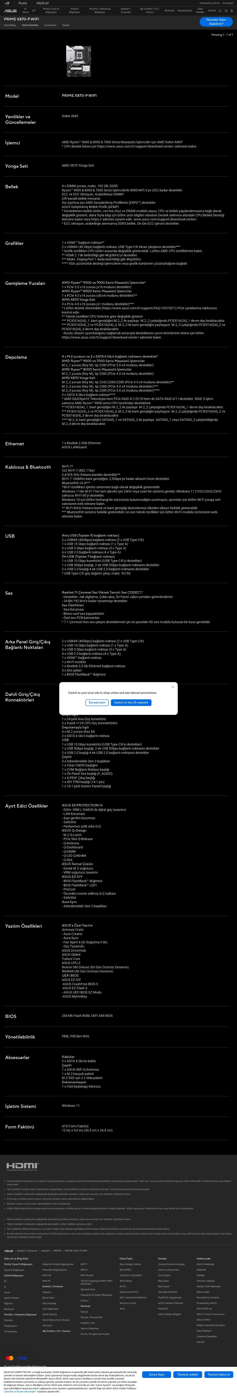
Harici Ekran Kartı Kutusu (56, 1320)
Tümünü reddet (187, 1374)
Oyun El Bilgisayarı (14, 1270)
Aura (122, 1308)
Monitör (8, 1320)
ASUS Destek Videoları (170, 1303)
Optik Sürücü (49, 1314)
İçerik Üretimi (11, 1298)
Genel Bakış (10, 25)
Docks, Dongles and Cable (95, 1334)
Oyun (7, 1292)
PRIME (57, 1250)
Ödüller (201, 1275)
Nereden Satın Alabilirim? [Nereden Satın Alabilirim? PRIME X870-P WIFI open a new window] (216, 22)
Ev (5, 1281)
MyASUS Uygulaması (169, 1297)
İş (5, 1286)
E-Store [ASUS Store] (26, 10)
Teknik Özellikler (30, 25)
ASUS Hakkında (205, 1264)
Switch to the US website (131, 702)
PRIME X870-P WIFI (21, 19)
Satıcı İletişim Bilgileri (169, 1314)
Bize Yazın (163, 1280)
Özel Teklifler (200, 10)
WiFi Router (87, 1275)
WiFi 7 (84, 1264)
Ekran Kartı (48, 1297)
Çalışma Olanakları (207, 1336)
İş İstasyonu (10, 1331)
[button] (228, 3)
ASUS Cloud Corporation (211, 1314)
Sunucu (85, 1300)
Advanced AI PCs (129, 1292)
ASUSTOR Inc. (205, 1308)
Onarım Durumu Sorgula (171, 1264)
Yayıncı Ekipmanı (90, 1328)
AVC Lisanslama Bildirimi (133, 1297)
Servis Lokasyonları (168, 1269)
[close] (172, 687)
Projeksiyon (10, 1325)
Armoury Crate (128, 1303)
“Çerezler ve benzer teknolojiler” (20, 1391)
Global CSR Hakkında (208, 1286)
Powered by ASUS (210, 3)
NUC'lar (46, 1275)
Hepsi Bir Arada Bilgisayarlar (58, 1264)
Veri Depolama (50, 1308)
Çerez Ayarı (157, 1374)
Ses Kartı (47, 1325)
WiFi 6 (84, 1269)
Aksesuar (9, 1309)
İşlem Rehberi (204, 1330)
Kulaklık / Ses (88, 1322)
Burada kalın (97, 702)
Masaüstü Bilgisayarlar (54, 1269)
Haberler (201, 1269)
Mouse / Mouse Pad (91, 1317)
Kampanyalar (185, 10)
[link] (10, 11)
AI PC (123, 1286)
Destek (65, 25)
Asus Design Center (130, 1264)
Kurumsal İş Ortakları (208, 1297)
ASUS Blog (126, 1280)
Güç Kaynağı (49, 1303)
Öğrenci (8, 1303)
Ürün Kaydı (164, 1275)
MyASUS (163, 1308)
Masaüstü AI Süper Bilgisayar (96, 1295)
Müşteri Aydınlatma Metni (211, 1325)
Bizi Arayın (164, 1286)
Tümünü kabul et (219, 1374)
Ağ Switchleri (88, 1289)
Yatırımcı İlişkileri (206, 1280)
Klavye (84, 1311)
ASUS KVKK (203, 1319)
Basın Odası (203, 1292)
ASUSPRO (125, 1269)
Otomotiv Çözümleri (131, 1275)
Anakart (46, 1292)
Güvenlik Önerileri (168, 1292)
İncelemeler (50, 25)
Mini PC (46, 1280)
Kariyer (201, 1342)
